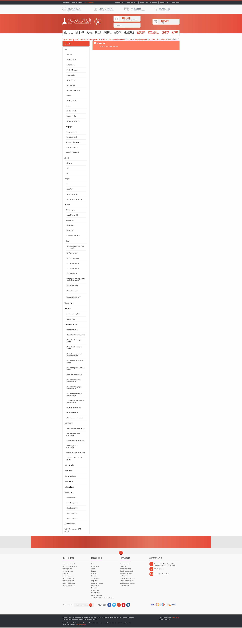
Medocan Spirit (176, 617)
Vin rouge (69, 54)
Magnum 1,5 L (71, 65)
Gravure (175, 33)
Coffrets (117, 33)
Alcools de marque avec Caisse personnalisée (73, 297)
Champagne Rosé (71, 137)
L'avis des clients (67, 576)
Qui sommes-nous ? (120, 3)
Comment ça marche (132, 3)
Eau (67, 184)
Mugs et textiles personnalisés (75, 452)
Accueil (174, 39)
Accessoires (153, 33)
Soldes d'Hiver (69, 487)
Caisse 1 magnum (72, 291)
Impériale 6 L (71, 75)
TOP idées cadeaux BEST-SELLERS (73, 530)
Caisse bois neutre (71, 330)
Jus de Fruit (69, 189)
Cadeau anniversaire (126, 581)
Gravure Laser (124, 585)
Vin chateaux (129, 33)
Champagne (80, 33)
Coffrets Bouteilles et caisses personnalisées (75, 247)
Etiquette (165, 33)
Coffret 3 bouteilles (73, 263)
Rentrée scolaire (70, 476)
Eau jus (98, 33)
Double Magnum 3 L (73, 70)
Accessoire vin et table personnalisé (73, 434)
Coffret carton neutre (72, 413)
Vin (68, 33)
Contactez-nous (67, 571)
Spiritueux (69, 163)
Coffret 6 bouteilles (73, 268)
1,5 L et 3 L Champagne (73, 142)
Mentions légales (125, 569)
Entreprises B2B (164, 3)
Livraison (142, 3)
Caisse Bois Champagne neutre (74, 348)
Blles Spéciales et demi (73, 235)
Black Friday (68, 481)
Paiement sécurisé (126, 573)
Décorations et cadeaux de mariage (74, 458)
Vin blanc (68, 95)
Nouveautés (68, 470)
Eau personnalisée (68, 578)
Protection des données (127, 578)
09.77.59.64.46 (89, 2)
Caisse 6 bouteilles (71, 518)
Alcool (89, 33)
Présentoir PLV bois (68, 583)
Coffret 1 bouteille (72, 253)
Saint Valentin (69, 465)
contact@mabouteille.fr (161, 574)
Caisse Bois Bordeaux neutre (76, 335)
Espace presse (67, 569)
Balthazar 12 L (71, 80)
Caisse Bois (141, 33)
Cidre (67, 173)
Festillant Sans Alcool (72, 152)
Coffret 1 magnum (73, 258)
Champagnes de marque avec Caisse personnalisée (75, 279)
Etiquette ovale (70, 319)
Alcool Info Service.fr (81, 625)
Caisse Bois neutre (70, 324)
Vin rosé (68, 106)
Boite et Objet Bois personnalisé (71, 446)
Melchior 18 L (70, 230)
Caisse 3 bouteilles (71, 513)
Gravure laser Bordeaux (152, 3)
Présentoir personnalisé (73, 407)
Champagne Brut (71, 132)
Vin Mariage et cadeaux (127, 583)
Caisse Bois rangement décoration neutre (74, 354)
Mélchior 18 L (71, 85)
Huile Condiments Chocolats (74, 199)
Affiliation (65, 573)
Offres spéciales (69, 523)
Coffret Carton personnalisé (74, 418)
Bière (67, 168)
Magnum (108, 33)
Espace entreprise (68, 581)
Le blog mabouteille (175, 3)
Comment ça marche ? (69, 566)
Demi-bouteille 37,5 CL (74, 90)
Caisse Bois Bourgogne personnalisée (74, 387)
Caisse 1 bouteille (72, 286)
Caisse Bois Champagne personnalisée (74, 394)
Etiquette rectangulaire (73, 314)
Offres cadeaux (72, 273)
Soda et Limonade (71, 194)
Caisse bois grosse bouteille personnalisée (75, 401)
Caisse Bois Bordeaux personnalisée (73, 380)
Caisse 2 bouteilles (71, 508)
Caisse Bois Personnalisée (74, 374)
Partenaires (124, 576)
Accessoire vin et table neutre (75, 428)
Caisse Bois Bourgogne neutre (74, 341)
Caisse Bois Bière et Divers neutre (75, 361)
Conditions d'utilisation (127, 571)
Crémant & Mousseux (72, 147)
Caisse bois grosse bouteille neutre (75, 368)
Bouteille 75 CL (71, 59)
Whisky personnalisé (68, 585)
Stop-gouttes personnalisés (75, 440)
